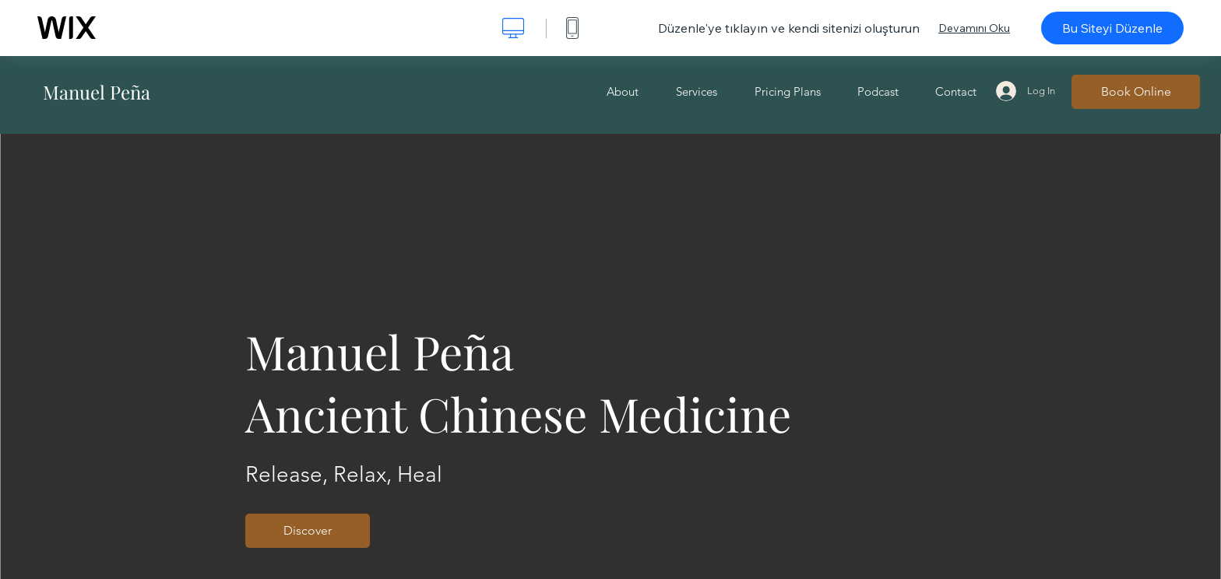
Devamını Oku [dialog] (974, 28)
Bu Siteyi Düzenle (1112, 28)
